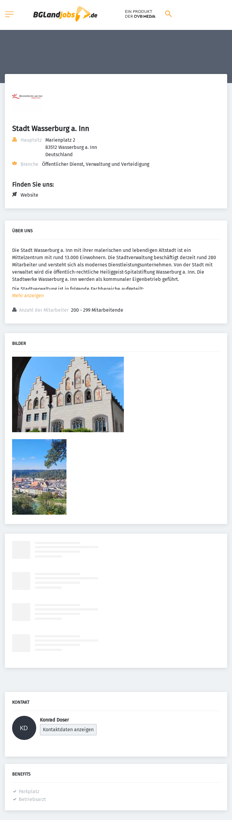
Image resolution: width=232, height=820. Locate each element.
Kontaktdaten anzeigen (68, 729)
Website (29, 195)
